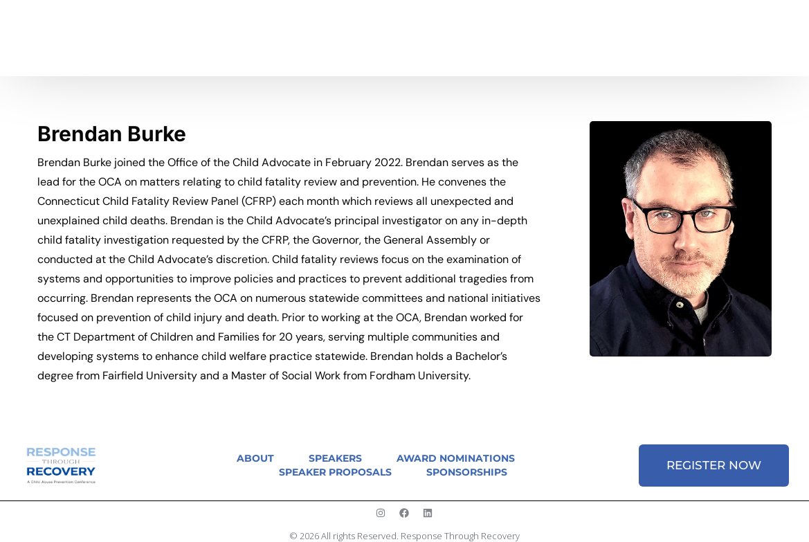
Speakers (335, 458)
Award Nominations (456, 458)
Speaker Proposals (335, 472)
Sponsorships (466, 472)
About (255, 458)
